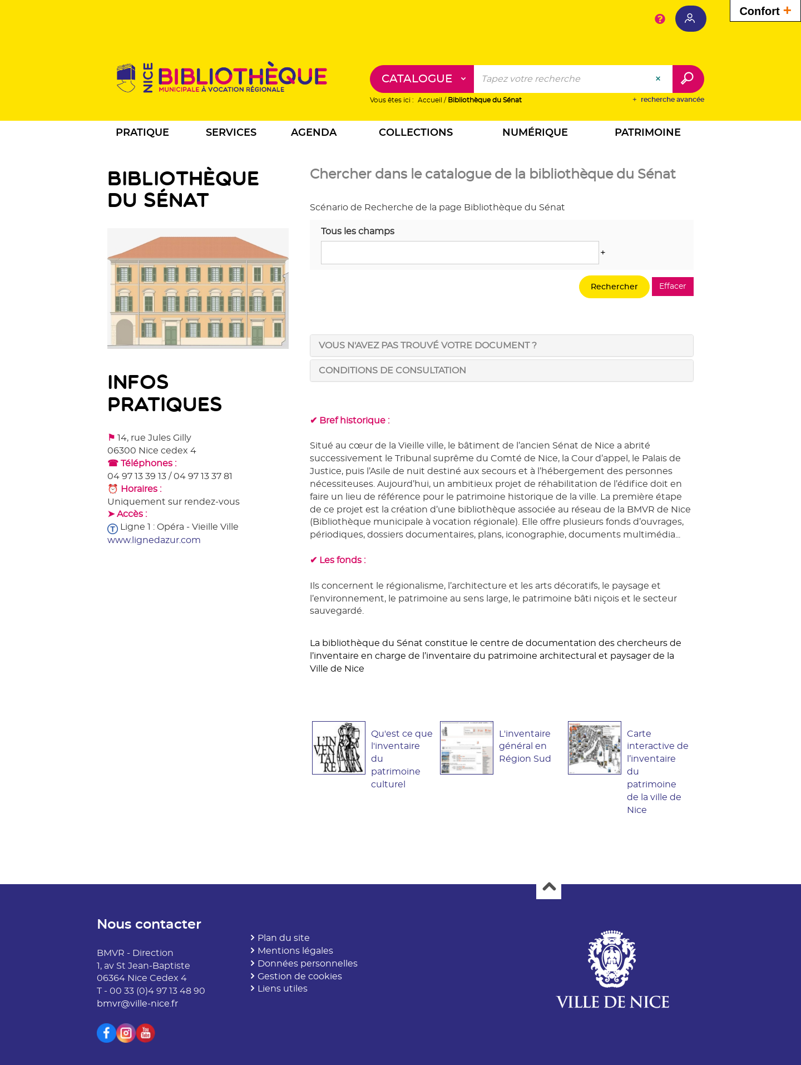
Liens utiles (283, 989)
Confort (765, 9)
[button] (142, 135)
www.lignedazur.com (154, 540)
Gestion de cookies (300, 976)
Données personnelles (308, 963)
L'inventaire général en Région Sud (525, 746)
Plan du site (284, 938)
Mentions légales (295, 950)
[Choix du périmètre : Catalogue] (422, 79)
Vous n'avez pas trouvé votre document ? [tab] (428, 345)
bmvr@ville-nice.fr (137, 1004)
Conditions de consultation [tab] (392, 370)
